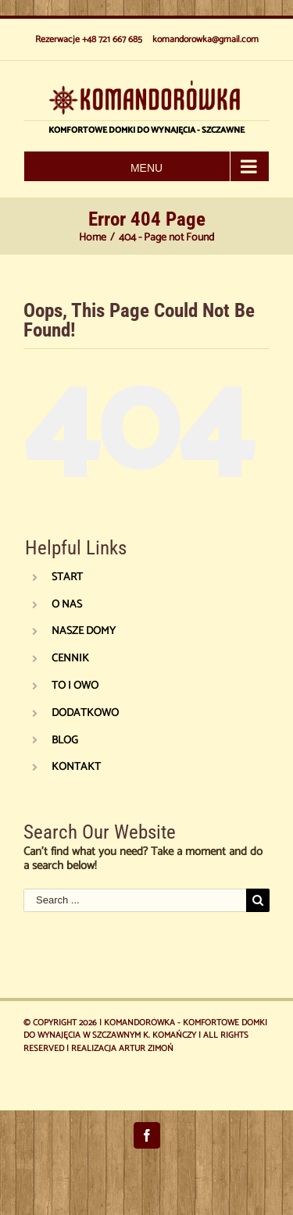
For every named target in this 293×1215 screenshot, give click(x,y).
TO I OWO (75, 686)
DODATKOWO (85, 713)
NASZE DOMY (84, 631)
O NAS (67, 605)
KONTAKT (76, 767)
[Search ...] (134, 900)
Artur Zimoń (146, 1049)
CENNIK (70, 659)
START (67, 577)
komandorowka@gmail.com (205, 39)
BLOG (65, 741)
